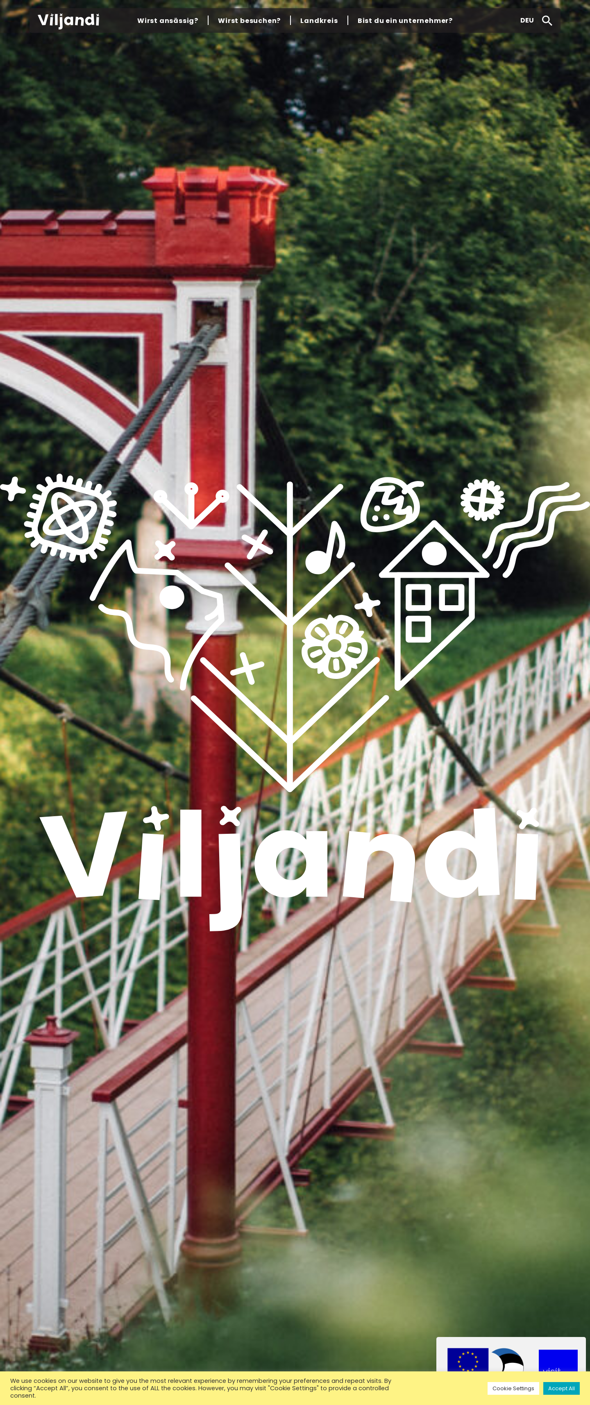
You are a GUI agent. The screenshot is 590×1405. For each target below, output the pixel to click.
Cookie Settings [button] (513, 1388)
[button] (527, 20)
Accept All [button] (561, 1388)
